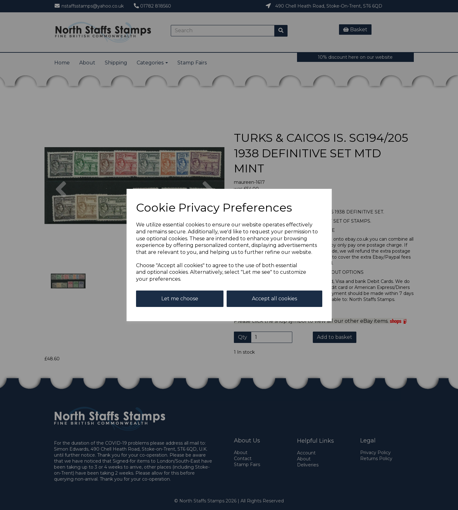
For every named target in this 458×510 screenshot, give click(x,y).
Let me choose (179, 299)
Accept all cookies (274, 299)
